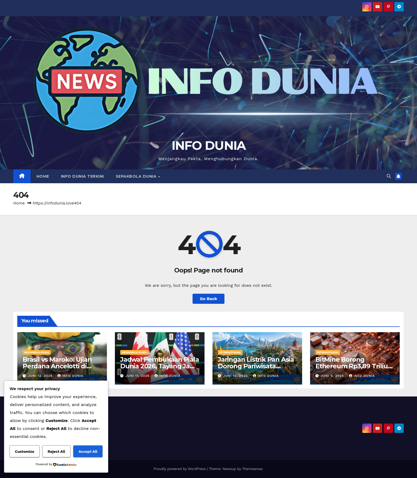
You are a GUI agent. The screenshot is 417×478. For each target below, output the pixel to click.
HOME (42, 176)
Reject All (56, 451)
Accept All (87, 451)
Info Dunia (70, 376)
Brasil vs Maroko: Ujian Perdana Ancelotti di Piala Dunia (57, 366)
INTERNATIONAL (230, 352)
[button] (389, 176)
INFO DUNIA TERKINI (82, 176)
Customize (24, 451)
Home (19, 203)
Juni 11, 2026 (138, 376)
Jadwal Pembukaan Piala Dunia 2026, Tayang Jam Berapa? (159, 366)
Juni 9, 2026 (333, 376)
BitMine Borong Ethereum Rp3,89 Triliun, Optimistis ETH (354, 366)
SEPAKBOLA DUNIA (137, 176)
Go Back (208, 298)
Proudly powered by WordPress (180, 469)
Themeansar (252, 469)
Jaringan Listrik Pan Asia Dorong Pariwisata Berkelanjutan (256, 366)
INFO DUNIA (209, 145)
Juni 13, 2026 (41, 376)
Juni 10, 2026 (236, 376)
